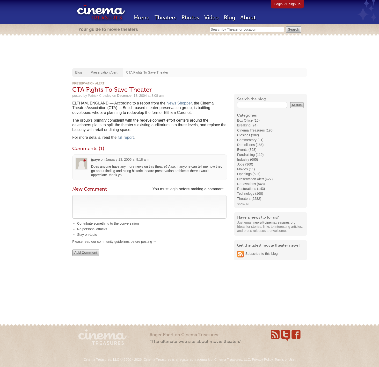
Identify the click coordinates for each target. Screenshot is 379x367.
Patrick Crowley (99, 95)
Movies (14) (246, 169)
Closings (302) (248, 135)
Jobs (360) (245, 164)
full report (126, 137)
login (173, 189)
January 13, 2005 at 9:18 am (126, 159)
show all (243, 204)
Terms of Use (284, 359)
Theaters (165, 17)
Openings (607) (249, 174)
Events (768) (246, 150)
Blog (229, 17)
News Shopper (179, 103)
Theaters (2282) (249, 199)
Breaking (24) (247, 125)
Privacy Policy (262, 359)
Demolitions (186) (250, 145)
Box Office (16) (248, 120)
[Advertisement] (189, 52)
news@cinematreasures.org (274, 222)
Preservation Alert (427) (255, 179)
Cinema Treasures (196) (255, 130)
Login (278, 4)
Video (211, 17)
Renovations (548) (251, 184)
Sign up (294, 4)
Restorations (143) (251, 189)
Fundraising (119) (250, 155)
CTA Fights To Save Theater (147, 72)
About (248, 17)
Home (141, 17)
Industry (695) (247, 159)
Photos (190, 17)
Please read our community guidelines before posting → (114, 246)
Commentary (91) (250, 140)
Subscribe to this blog (261, 254)
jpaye (95, 159)
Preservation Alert (104, 72)
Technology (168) (250, 193)
